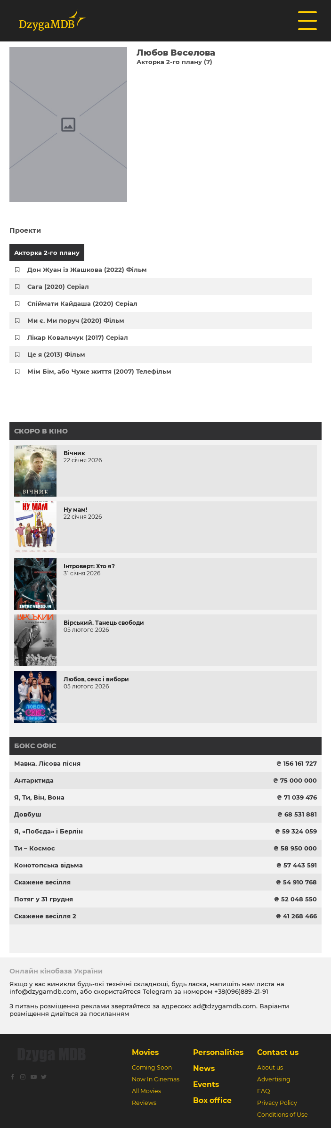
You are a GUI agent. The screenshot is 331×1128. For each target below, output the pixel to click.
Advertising (274, 1079)
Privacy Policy (277, 1102)
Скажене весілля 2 (45, 916)
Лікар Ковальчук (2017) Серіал (77, 337)
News (204, 1068)
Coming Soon (152, 1067)
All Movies (146, 1091)
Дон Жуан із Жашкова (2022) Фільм (87, 269)
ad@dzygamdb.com (224, 1006)
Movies (145, 1052)
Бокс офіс (35, 746)
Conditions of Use (282, 1114)
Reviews (144, 1102)
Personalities (218, 1052)
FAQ (263, 1091)
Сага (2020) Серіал (58, 286)
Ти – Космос (34, 848)
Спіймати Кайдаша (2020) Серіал (82, 303)
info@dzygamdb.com (43, 991)
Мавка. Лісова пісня (47, 763)
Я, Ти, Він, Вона (39, 797)
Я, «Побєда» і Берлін (48, 831)
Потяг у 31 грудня (43, 899)
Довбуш (27, 814)
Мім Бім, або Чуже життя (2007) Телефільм (99, 371)
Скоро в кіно (41, 431)
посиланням (109, 1013)
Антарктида (34, 780)
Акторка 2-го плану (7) (174, 61)
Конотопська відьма (48, 865)
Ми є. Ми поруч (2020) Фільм (75, 320)
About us (270, 1067)
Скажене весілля (42, 882)
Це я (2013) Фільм (56, 354)
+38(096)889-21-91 (241, 991)
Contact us (278, 1052)
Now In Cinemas (155, 1079)
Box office (212, 1100)
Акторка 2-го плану (47, 252)
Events (206, 1084)
